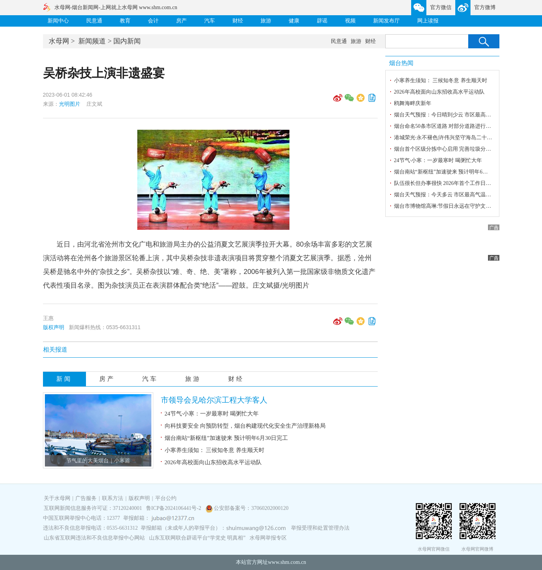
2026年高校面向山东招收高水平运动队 (213, 462)
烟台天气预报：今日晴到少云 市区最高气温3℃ (449, 115)
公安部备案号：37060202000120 (251, 508)
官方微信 (440, 7)
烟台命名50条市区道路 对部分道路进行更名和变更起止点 (461, 126)
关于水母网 (58, 498)
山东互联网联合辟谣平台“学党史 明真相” (197, 538)
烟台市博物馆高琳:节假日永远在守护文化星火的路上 (456, 206)
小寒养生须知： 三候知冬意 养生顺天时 (215, 450)
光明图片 (69, 104)
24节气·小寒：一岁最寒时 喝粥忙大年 (212, 414)
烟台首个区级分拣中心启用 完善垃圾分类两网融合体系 (458, 149)
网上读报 (428, 21)
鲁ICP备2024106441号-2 (174, 508)
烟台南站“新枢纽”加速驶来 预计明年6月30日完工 (226, 438)
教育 (125, 21)
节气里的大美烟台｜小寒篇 (98, 460)
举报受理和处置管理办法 (320, 528)
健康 (294, 21)
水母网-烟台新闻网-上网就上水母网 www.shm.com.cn (115, 7)
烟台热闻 (401, 63)
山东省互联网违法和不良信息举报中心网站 (94, 538)
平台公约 (165, 498)
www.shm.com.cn (287, 562)
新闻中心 (58, 21)
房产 (181, 21)
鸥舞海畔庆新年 (412, 103)
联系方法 (112, 498)
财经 (237, 21)
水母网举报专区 (268, 538)
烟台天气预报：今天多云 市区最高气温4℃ (444, 194)
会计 (153, 21)
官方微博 (485, 7)
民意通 (94, 21)
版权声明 (53, 327)
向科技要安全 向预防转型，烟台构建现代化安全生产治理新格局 (245, 426)
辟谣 (322, 21)
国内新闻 (127, 41)
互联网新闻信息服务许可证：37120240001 (93, 508)
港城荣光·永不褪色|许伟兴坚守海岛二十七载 (445, 137)
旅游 (266, 21)
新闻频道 (92, 41)
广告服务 (86, 498)
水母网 (59, 41)
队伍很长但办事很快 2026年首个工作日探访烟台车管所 (458, 183)
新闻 (64, 379)
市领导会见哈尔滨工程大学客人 (214, 400)
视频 (350, 21)
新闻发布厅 (386, 21)
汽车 (209, 21)
